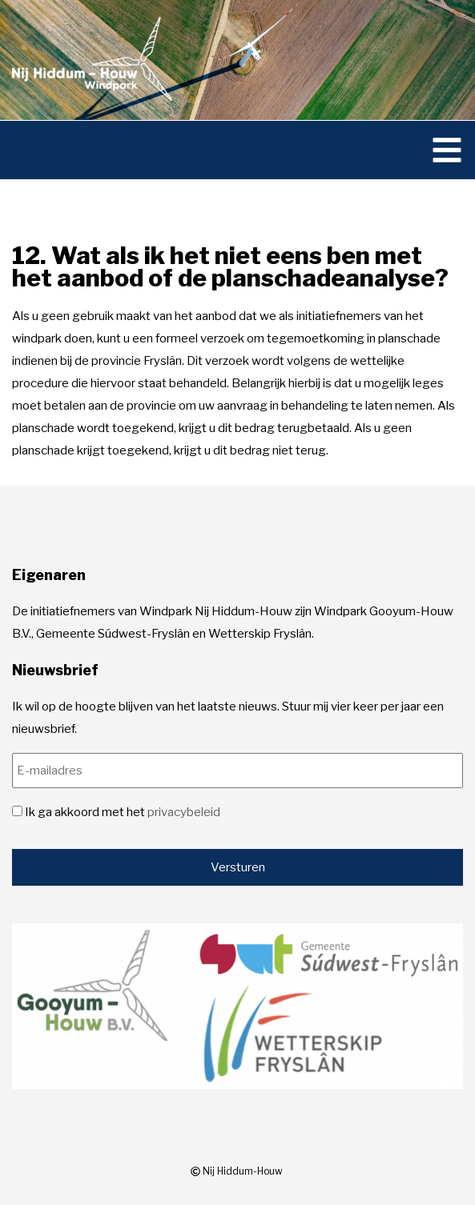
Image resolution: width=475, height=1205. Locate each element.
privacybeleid (183, 812)
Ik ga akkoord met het (122, 812)
